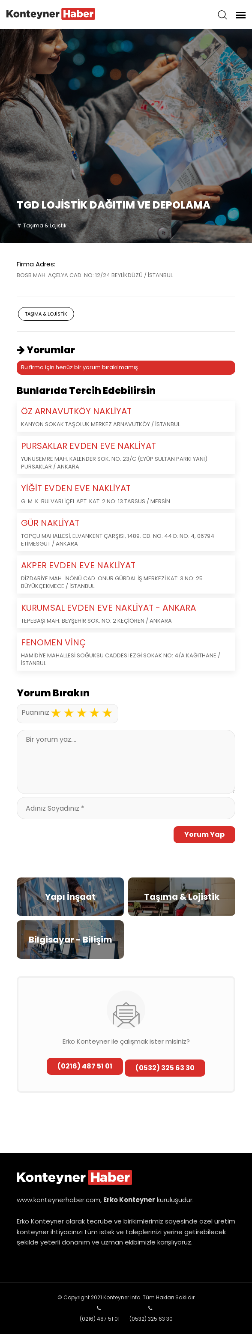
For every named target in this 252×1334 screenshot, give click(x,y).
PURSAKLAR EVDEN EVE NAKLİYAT (88, 446)
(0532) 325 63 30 (165, 1068)
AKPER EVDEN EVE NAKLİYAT (78, 565)
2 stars (68, 713)
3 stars (81, 713)
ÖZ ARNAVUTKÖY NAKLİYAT (76, 411)
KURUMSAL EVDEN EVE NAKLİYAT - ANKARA (108, 608)
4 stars (94, 713)
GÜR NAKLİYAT (50, 523)
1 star (55, 713)
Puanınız (35, 712)
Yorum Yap (204, 834)
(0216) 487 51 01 (84, 1066)
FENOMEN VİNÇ (53, 642)
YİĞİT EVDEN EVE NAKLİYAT (76, 488)
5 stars (107, 713)
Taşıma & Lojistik (44, 225)
